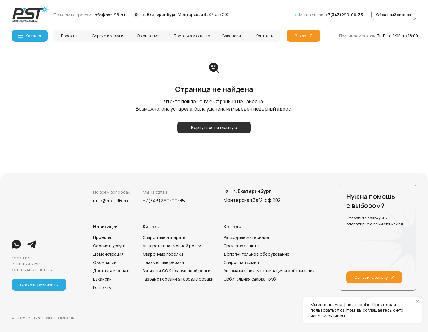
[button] (393, 15)
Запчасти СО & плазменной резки (176, 270)
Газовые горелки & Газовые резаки (178, 279)
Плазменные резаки (163, 262)
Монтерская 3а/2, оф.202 (204, 14)
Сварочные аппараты (164, 237)
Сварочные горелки (163, 254)
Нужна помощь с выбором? (370, 201)
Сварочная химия (241, 262)
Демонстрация (108, 254)
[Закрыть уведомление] (418, 302)
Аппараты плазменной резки (172, 245)
